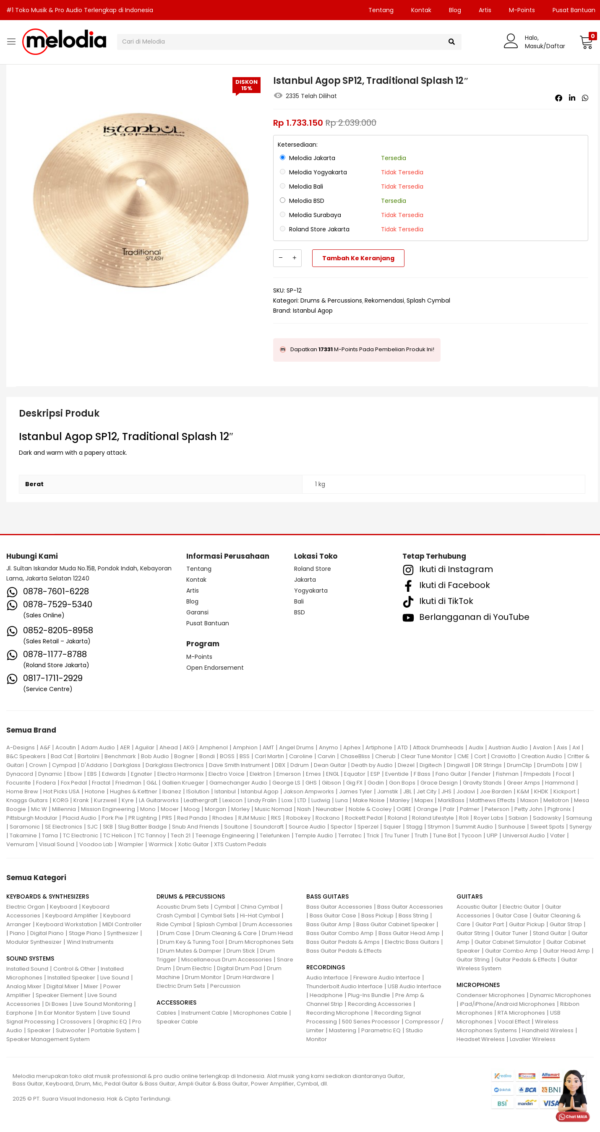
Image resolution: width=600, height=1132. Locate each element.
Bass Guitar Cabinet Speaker (395, 924)
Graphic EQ (112, 1022)
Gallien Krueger (183, 783)
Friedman (128, 783)
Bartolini (88, 756)
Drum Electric (194, 968)
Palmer (470, 809)
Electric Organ (25, 907)
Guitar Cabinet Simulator (508, 942)
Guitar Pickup (527, 924)
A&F (45, 747)
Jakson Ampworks (309, 791)
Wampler (130, 844)
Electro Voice (227, 774)
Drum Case (175, 933)
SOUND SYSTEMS (30, 958)
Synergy (580, 827)
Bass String (413, 916)
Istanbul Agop (313, 310)
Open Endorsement (215, 667)
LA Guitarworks (159, 800)
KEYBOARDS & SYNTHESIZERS (47, 896)
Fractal (101, 783)
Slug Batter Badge (142, 827)
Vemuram (20, 844)
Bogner (184, 756)
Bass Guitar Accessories (339, 907)
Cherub (385, 756)
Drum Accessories (267, 924)
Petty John (528, 809)
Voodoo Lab (96, 844)
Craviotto (503, 756)
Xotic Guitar (193, 844)
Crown (38, 765)
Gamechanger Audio (238, 783)
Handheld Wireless (548, 1030)
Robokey (298, 818)
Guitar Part (489, 924)
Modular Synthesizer (34, 942)
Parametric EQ (381, 1030)
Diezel (406, 765)
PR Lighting (142, 818)
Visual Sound (56, 844)
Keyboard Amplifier (71, 916)
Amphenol (213, 747)
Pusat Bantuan (207, 623)
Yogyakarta (311, 590)
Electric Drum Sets (181, 986)
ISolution (197, 791)
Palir (449, 809)
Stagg (414, 827)
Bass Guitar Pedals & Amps (343, 942)
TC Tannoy (151, 835)
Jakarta (305, 579)
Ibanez (171, 791)
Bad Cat (62, 756)
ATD (402, 747)
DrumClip (519, 765)
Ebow (74, 774)
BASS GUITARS (327, 896)
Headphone (326, 995)
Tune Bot (445, 835)
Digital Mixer (63, 986)
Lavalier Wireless (533, 1039)
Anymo (328, 747)
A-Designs (20, 747)
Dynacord (19, 774)
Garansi (197, 612)
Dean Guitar (330, 765)
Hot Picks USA (61, 791)
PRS (167, 818)
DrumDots (550, 765)
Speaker (39, 1030)
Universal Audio (524, 835)
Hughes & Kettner (133, 791)
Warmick (161, 844)
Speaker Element (59, 995)
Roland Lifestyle (433, 818)
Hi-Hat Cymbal (260, 916)
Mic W (39, 809)
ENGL (332, 774)
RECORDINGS (325, 967)
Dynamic (50, 774)
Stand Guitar (549, 933)
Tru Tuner (397, 835)
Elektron (260, 774)
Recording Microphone (337, 1013)
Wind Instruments (90, 942)
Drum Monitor (203, 977)
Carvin (326, 756)
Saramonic (25, 827)
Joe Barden (496, 791)
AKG (188, 747)
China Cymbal (259, 907)
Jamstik (387, 791)
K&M (523, 791)
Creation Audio (541, 756)
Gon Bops (402, 783)
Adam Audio (98, 747)
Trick (373, 835)
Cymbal (224, 907)
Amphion (245, 747)
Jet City (426, 791)
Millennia (64, 809)
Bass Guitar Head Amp (409, 933)
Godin (376, 783)
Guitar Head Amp (566, 951)
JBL (407, 791)
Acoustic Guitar (477, 907)
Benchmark (120, 756)
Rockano (328, 818)
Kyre (128, 800)
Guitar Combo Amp (511, 951)
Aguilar (144, 747)
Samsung (579, 818)
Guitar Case (512, 916)
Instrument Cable (204, 1013)
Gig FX (354, 783)
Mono (148, 809)
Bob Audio (155, 756)
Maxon (529, 800)
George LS (286, 783)
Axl (576, 747)
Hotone (95, 791)
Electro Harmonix (180, 774)
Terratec (350, 835)
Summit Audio (474, 827)
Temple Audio (314, 835)
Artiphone (378, 747)
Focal (563, 774)
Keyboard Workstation (66, 924)
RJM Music (252, 818)
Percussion (225, 986)
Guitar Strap (566, 924)
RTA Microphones (521, 1013)
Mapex (424, 800)
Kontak (421, 10)
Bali (299, 601)
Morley (240, 809)
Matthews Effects (492, 800)
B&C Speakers (26, 756)
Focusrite (18, 783)
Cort (480, 756)
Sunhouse (511, 827)
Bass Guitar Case (333, 916)
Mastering (342, 1030)
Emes (313, 774)
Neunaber (330, 809)
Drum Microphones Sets (261, 942)
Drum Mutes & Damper (191, 951)
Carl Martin (269, 756)
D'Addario (94, 765)
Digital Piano (47, 933)
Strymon (439, 827)
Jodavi (466, 791)
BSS (245, 756)
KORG (60, 800)
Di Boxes (56, 1004)
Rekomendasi (384, 300)
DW (573, 765)
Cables (166, 1013)
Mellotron (556, 800)
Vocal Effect (514, 1022)
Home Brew (22, 791)
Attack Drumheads (438, 747)
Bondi (207, 756)
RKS (276, 818)
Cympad (64, 765)
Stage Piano (85, 933)
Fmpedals (537, 774)
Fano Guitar (451, 774)
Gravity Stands (482, 783)
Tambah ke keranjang (358, 258)
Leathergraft (200, 800)
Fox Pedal (74, 783)
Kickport (564, 791)
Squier (392, 827)
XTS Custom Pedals (240, 844)
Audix (476, 747)
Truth (421, 835)
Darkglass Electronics (175, 765)
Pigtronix (559, 809)
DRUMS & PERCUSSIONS (191, 896)
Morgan (215, 809)
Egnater (141, 774)
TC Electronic (80, 835)
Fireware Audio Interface (386, 978)
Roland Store (312, 569)
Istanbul (225, 791)
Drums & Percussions (331, 300)
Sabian (518, 818)
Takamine (23, 835)
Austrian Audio (508, 747)
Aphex (351, 747)
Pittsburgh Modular (31, 818)
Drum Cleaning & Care (226, 933)
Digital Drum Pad (239, 968)
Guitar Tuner (511, 933)
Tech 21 (180, 835)
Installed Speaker (71, 978)
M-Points (522, 10)
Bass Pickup (377, 916)
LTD (301, 800)
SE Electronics (63, 827)
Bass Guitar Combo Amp (339, 933)
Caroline (301, 756)
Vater (557, 835)
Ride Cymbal (174, 924)
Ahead (168, 747)
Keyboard (63, 907)
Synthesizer (122, 933)
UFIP (492, 835)
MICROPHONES (478, 985)
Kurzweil (105, 800)
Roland (397, 818)
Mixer (91, 986)
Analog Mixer (24, 986)
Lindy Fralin (262, 800)
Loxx (287, 800)
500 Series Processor (371, 1022)
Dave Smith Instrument (239, 765)
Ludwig (320, 800)
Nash (304, 809)
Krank (81, 800)
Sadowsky (547, 818)
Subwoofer (71, 1030)
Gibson (331, 783)
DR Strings (488, 765)
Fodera (46, 783)
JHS (446, 791)
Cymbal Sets (218, 916)
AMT (268, 747)
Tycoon (472, 835)
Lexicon (232, 800)
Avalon (542, 747)
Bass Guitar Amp (328, 924)
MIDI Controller (122, 924)
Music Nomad (273, 809)
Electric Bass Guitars (412, 942)
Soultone (236, 827)
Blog (455, 10)
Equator (354, 774)
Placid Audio (80, 818)
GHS (311, 783)
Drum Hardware (248, 977)
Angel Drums (296, 747)
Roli (464, 818)
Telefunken (275, 835)
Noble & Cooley (370, 809)
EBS (92, 774)
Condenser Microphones (491, 995)
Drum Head (277, 933)
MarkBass (451, 800)
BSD (299, 612)
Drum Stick (241, 951)
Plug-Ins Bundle (369, 995)
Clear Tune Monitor (426, 756)
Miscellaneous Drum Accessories (226, 960)
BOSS (227, 756)
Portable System (113, 1030)
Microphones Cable (260, 1013)
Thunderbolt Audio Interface (344, 986)
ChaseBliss (355, 756)
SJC (92, 827)
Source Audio (307, 827)
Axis (562, 747)
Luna (341, 800)
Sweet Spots (547, 827)
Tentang (381, 10)
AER (125, 747)
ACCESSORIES (176, 1002)
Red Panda (192, 818)
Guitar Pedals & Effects (525, 960)
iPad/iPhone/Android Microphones (507, 1004)
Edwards (114, 774)
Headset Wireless (481, 1039)
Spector (341, 827)
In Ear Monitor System (67, 1013)
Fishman (507, 774)
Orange (427, 809)
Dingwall (458, 765)
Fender (481, 774)
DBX (280, 765)
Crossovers (75, 1022)
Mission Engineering (108, 809)
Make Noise (369, 800)
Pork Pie (112, 818)
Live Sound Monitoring (102, 1004)
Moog (192, 809)
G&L (151, 783)
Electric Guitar (521, 907)
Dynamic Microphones (560, 995)
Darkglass (127, 765)
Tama (50, 835)
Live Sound (114, 978)
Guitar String (473, 933)
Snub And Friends (195, 827)
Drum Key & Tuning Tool (192, 942)
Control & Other (74, 969)
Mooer (170, 809)
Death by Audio (372, 765)
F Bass (422, 774)
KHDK (541, 791)
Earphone (19, 1013)
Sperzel (367, 827)
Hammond (559, 783)
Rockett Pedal (364, 818)
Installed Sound (27, 969)
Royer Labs (488, 818)
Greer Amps (523, 783)
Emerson (289, 774)
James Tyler (355, 791)
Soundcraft (268, 827)
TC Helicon (117, 835)
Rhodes (222, 818)
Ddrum (299, 765)
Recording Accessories (380, 1004)
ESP (375, 774)
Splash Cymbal (428, 300)
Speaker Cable (177, 1022)
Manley (400, 800)
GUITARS (470, 896)
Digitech (431, 765)
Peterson (497, 809)
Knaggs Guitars (27, 800)
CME (463, 756)
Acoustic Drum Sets (183, 907)
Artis (485, 10)
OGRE (404, 809)
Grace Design (439, 783)
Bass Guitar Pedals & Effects (344, 951)
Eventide (397, 774)
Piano (17, 933)
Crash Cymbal (176, 916)
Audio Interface (327, 978)
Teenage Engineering (225, 835)
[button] (586, 42)
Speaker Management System (48, 1039)
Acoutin (65, 747)
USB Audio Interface (414, 986)
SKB (108, 827)
